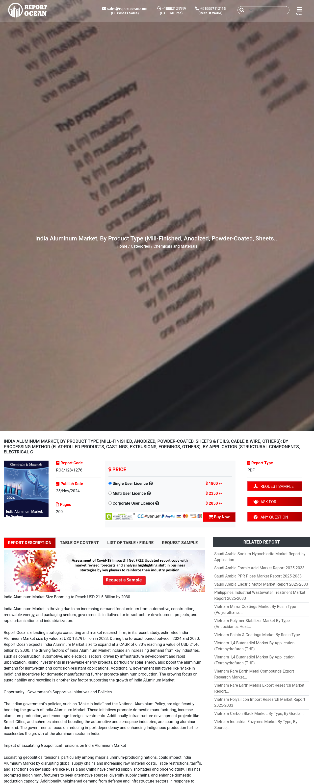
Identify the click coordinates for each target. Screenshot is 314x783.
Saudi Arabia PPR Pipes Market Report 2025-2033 (258, 576)
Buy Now (219, 517)
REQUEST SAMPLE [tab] (180, 542)
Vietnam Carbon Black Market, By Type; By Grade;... (259, 713)
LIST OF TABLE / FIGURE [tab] (130, 542)
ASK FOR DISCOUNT (265, 502)
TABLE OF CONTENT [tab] (79, 542)
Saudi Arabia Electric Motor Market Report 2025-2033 (261, 584)
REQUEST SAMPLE (274, 486)
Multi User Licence (129, 493)
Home (122, 246)
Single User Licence (130, 483)
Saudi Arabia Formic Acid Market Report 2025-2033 (259, 568)
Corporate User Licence (134, 503)
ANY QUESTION (271, 517)
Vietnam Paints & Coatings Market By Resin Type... (258, 634)
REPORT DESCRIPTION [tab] (30, 542)
